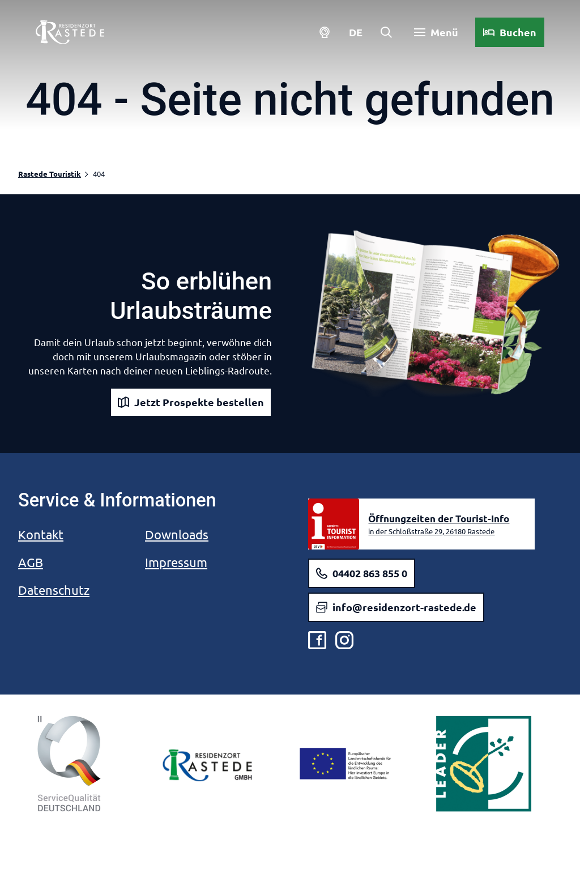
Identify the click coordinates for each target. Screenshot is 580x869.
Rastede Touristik (49, 173)
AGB (30, 562)
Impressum (176, 562)
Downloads (176, 534)
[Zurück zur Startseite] (70, 33)
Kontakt (40, 534)
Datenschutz (53, 589)
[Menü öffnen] (436, 33)
